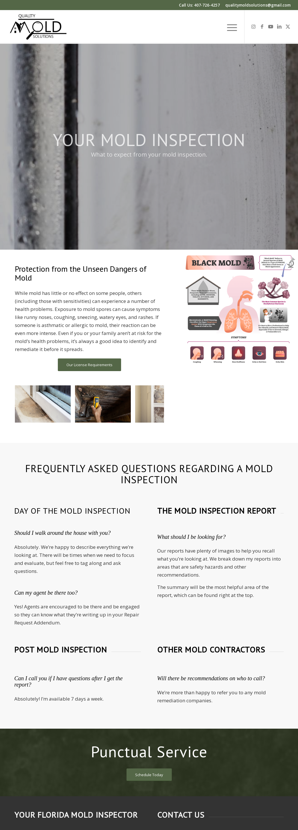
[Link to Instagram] (253, 26)
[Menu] (230, 27)
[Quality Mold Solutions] (38, 27)
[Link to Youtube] (270, 26)
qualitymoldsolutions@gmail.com (258, 5)
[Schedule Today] (149, 774)
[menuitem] (230, 27)
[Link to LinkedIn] (279, 26)
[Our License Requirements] (89, 364)
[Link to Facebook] (262, 26)
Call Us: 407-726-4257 (199, 5)
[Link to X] (287, 26)
